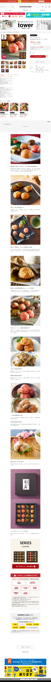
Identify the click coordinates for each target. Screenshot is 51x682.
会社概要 (40, 3)
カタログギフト (23, 679)
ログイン (43, 7)
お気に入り (45, 7)
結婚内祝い (31, 679)
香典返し (36, 679)
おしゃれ (37, 67)
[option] (13, 47)
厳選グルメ (47, 70)
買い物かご (49, 7)
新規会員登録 (49, 3)
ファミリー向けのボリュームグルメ (40, 70)
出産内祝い (27, 679)
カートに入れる (38, 56)
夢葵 (36, 65)
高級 (39, 67)
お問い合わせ (44, 3)
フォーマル (42, 67)
